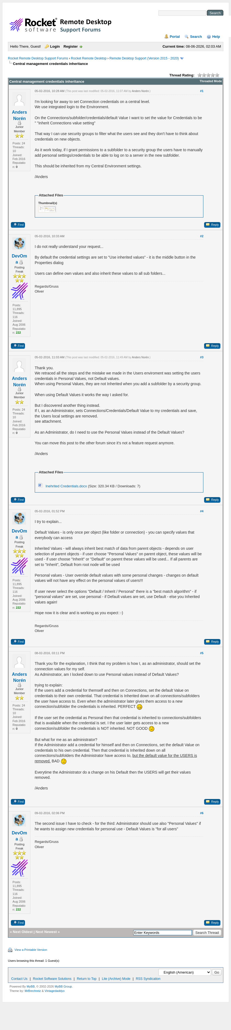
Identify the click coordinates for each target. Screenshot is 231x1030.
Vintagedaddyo (55, 990)
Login (55, 46)
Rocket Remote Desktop (88, 58)
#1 (201, 91)
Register (70, 46)
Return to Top (87, 979)
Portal (175, 37)
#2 (201, 236)
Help (216, 37)
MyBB (30, 986)
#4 (201, 511)
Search (196, 37)
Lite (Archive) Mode (116, 979)
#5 (201, 653)
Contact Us (19, 979)
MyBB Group (63, 986)
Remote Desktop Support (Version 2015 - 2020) (144, 58)
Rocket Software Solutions (52, 979)
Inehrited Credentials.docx (66, 486)
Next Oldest (23, 932)
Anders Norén (140, 91)
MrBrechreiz (33, 990)
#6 (201, 813)
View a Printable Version (31, 949)
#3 (201, 357)
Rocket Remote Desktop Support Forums (38, 58)
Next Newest (46, 932)
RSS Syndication (148, 979)
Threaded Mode (211, 81)
